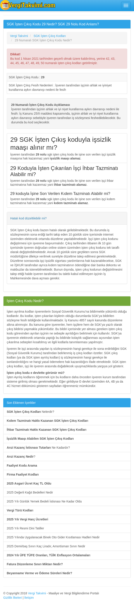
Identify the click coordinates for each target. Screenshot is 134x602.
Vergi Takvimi (37, 593)
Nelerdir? (30, 411)
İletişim (29, 597)
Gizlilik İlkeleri (12, 597)
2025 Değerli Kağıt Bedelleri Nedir (30, 492)
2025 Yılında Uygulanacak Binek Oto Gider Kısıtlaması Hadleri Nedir (53, 537)
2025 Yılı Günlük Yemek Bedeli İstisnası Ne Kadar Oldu (44, 501)
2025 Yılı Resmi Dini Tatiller (25, 528)
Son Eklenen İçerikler (21, 402)
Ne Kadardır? (38, 447)
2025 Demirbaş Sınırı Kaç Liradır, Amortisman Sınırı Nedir (46, 546)
